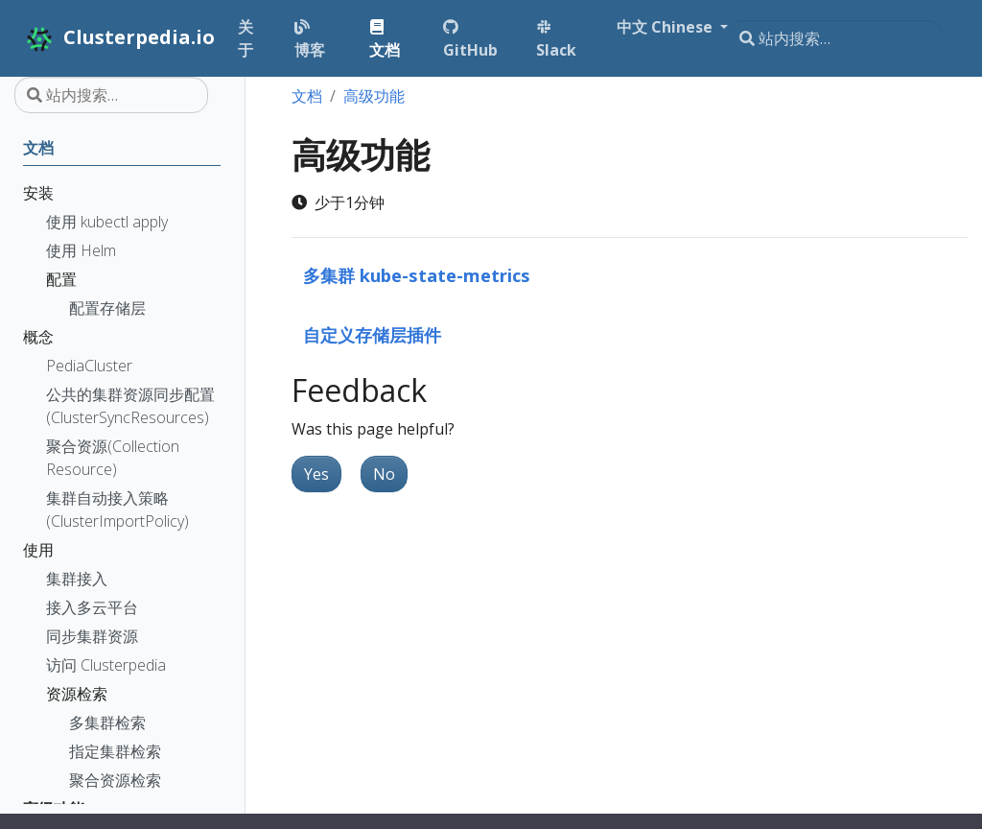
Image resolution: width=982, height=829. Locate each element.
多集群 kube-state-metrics (416, 275)
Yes (316, 474)
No (384, 474)
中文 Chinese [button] (661, 26)
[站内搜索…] (835, 38)
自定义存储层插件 (372, 334)
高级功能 (374, 96)
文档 (307, 96)
